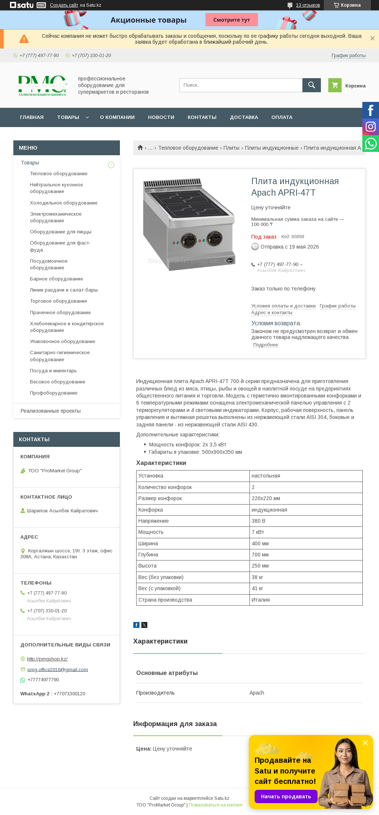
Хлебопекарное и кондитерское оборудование (67, 327)
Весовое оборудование (57, 382)
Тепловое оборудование (188, 148)
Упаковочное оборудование (62, 341)
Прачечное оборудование (60, 312)
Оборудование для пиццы (60, 231)
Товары (68, 117)
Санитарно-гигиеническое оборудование (60, 356)
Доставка (244, 117)
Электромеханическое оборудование (55, 217)
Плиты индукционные (272, 148)
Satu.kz (221, 798)
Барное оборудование (56, 279)
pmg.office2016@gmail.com (57, 669)
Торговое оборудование (58, 301)
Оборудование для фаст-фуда (60, 246)
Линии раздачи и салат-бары (64, 290)
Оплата (281, 117)
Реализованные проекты (51, 411)
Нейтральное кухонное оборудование (56, 188)
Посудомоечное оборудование (48, 264)
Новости (161, 117)
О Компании (117, 117)
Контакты (202, 117)
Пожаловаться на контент (216, 805)
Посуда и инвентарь (53, 370)
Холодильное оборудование (63, 203)
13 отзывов (308, 5)
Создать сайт (64, 5)
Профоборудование (53, 393)
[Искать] (311, 85)
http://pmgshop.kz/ (47, 659)
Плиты (231, 148)
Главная (32, 117)
